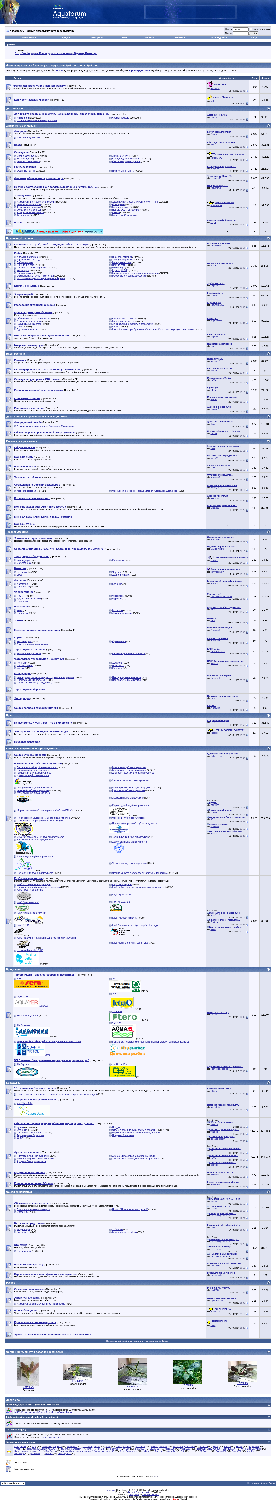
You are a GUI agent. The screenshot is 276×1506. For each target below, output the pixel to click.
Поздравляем (24, 1251)
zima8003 (139, 1449)
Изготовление (24, 563)
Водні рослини (15, 353)
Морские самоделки (27, 491)
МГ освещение (25, 158)
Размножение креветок (29, 324)
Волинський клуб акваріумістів (33, 770)
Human (214, 117)
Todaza (158, 1451)
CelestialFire (216, 756)
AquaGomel (216, 205)
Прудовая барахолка (123, 1135)
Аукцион (65, 37)
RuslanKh (215, 1184)
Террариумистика (17, 531)
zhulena (64, 1449)
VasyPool (251, 1451)
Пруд (9, 715)
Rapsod (214, 286)
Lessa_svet (216, 1249)
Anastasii (215, 583)
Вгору (272, 1483)
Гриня (69, 1412)
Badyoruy (215, 169)
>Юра (213, 1151)
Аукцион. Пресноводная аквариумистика (133, 1156)
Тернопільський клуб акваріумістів (130, 837)
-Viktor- (146, 1451)
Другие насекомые (122, 613)
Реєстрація (97, 37)
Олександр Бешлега (221, 1216)
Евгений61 (47, 1446)
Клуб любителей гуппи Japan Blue (130, 942)
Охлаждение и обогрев (29, 209)
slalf (212, 101)
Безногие (117, 584)
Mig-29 (97, 1446)
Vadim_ (214, 265)
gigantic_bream (218, 1139)
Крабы (115, 326)
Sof (182, 1451)
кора (34, 1446)
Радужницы (118, 267)
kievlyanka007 (215, 1449)
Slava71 (154, 1446)
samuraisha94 (33, 1449)
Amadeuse (72, 1446)
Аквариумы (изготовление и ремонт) (36, 201)
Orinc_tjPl (215, 678)
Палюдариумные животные (126, 677)
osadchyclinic (64, 1453)
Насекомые (118, 665)
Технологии (23, 215)
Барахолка (13, 1082)
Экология (22, 1212)
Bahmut (214, 1124)
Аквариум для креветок (29, 321)
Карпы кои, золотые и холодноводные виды (135, 273)
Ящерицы (117, 572)
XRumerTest (50, 1412)
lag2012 (127, 1446)
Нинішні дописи (219, 37)
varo (213, 610)
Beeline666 (221, 1451)
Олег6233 (236, 1451)
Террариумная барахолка (30, 1135)
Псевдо (228, 29)
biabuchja (215, 88)
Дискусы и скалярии (27, 257)
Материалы (118, 560)
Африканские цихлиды (29, 259)
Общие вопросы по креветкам (33, 318)
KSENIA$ (28, 1387)
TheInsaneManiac (150, 1494)
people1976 (253, 1446)
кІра (212, 346)
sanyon (31, 1412)
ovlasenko (215, 498)
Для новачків (14, 108)
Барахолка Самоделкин (124, 215)
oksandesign (75, 1449)
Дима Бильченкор (128, 1451)
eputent (49, 1453)
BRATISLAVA (229, 1449)
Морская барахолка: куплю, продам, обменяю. (137, 1132)
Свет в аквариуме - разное (126, 161)
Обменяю (22, 1130)
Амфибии (117, 662)
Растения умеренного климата (128, 653)
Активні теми (27, 37)
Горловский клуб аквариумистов (34, 772)
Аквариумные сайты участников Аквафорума (41, 1304)
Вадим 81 (154, 1449)
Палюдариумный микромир (126, 680)
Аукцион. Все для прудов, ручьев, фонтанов (135, 1158)
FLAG (213, 1158)
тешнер (214, 1132)
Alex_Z (36, 1451)
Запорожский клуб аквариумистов (35, 787)
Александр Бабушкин (251, 1449)
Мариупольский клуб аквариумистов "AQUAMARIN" (44, 810)
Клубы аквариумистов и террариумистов (32, 748)
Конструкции (23, 560)
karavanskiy (216, 1275)
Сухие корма (119, 641)
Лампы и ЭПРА (120, 156)
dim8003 (114, 1449)
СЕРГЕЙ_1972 (218, 651)
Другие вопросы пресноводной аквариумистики (36, 416)
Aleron (214, 134)
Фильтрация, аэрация (28, 207)
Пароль (228, 33)
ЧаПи (124, 37)
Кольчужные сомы (121, 262)
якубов (23, 1446)
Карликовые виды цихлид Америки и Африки (41, 278)
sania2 (119, 1446)
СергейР (215, 409)
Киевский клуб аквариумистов (33, 790)
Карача (214, 1208)
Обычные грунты (26, 170)
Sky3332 (57, 1446)
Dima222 (215, 508)
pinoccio (214, 663)
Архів (264, 1483)
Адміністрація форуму (158, 1341)
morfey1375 (216, 488)
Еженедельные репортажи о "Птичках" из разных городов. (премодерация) (57, 1094)
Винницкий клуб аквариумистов (129, 767)
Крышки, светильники (28, 161)
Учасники (149, 37)
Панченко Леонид (219, 1069)
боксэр (214, 833)
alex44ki (163, 1446)
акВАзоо (215, 1174)
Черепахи (22, 572)
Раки (19, 326)
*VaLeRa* (215, 1265)
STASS (214, 370)
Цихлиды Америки (122, 257)
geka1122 (215, 915)
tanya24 (214, 1201)
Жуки (19, 610)
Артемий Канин (68, 1451)
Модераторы (23, 1229)
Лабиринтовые (25, 262)
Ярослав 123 (217, 1300)
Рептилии (22, 662)
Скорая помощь (120, 117)
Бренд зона (13, 969)
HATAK (214, 380)
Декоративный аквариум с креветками (132, 324)
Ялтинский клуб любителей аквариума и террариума (140, 873)
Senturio (215, 922)
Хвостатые (22, 584)
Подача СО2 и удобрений (125, 209)
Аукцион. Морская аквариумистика (35, 1158)
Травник (215, 733)
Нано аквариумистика (28, 137)
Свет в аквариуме (26, 156)
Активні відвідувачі (16, 1404)
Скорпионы (118, 596)
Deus (213, 424)
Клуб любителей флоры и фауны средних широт (138, 887)
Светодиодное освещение (126, 158)
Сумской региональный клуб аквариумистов (40, 837)
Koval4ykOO (217, 158)
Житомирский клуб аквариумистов (130, 780)
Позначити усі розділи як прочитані (124, 1341)
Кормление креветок (123, 321)
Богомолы (117, 610)
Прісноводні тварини (19, 238)
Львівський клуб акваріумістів (128, 798)
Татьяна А (87, 1446)
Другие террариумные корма (32, 644)
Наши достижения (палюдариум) (34, 682)
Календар (180, 37)
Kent (213, 448)
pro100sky (35, 1453)
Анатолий (215, 477)
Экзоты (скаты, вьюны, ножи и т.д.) (35, 275)
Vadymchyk (216, 188)
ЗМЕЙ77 (215, 144)
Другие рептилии (121, 575)
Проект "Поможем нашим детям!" (130, 1209)
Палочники (22, 601)
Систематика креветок (124, 318)
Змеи (19, 575)
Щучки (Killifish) (120, 270)
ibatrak (239, 1446)
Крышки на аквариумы (29, 204)
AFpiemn (96, 1451)
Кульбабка (50, 1451)
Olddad (214, 1091)
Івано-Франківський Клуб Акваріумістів (132, 787)
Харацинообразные (122, 259)
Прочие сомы (119, 265)
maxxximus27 (108, 1451)
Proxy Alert (134, 1494)
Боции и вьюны (25, 273)
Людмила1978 (48, 1449)
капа (89, 1449)
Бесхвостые (23, 586)
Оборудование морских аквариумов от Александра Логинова (144, 491)
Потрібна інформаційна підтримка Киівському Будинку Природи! (56, 53)
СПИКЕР (215, 805)
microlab (215, 1165)
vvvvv (192, 1451)
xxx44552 (215, 1290)
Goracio (204, 1446)
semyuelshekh (217, 572)
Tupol (213, 222)
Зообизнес (22, 1232)
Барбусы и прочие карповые (32, 267)
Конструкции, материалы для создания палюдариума (45, 677)
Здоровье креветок (27, 329)
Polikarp (214, 295)
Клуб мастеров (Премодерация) (34, 884)
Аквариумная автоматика (30, 212)
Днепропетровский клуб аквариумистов (133, 772)
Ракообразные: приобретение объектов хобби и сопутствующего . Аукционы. (153, 329)
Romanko (215, 539)
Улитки (20, 668)
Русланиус (19, 1453)
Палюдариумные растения (31, 680)
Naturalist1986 (217, 305)
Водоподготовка (120, 207)
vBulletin (111, 1490)
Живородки (23, 270)
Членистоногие (25, 665)
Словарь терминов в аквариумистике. (37, 120)
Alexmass (215, 1312)
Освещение (118, 204)
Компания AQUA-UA (28, 1015)
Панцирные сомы (26, 265)
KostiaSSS (170, 1449)
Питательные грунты (123, 170)
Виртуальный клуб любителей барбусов (38, 887)
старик (214, 812)
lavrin (213, 929)
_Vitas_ (17, 1449)
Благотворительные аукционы (33, 1156)
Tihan (213, 390)
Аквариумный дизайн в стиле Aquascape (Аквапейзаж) (46, 426)
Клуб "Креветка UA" (122, 894)
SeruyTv (171, 1451)
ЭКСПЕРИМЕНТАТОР (221, 596)
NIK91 (17, 1412)
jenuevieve (216, 245)
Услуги (20, 1138)
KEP (213, 819)
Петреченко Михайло (50, 1437)
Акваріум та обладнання (21, 125)
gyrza (215, 1446)
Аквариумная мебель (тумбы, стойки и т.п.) (135, 201)
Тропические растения (29, 653)
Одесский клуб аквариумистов (128, 818)
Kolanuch (140, 1446)
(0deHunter (189, 1446)
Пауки (20, 596)
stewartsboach (84, 1451)
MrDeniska (205, 1451)
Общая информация (19, 1191)
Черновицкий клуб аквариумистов (35, 873)
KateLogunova (21, 1451)
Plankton (215, 826)
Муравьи (117, 598)
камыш (227, 1446)
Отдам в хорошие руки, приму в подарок (133, 1130)
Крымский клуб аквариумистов (128, 790)
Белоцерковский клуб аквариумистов (37, 767)
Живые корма (24, 641)
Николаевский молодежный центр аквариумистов (43, 818)
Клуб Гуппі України (122, 884)
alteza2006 (178, 1446)
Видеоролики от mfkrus (124, 1232)
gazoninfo (215, 1107)
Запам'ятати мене (260, 29)
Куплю (20, 1127)
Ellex (213, 723)
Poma (24, 1412)
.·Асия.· (214, 560)
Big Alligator (216, 321)
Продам (116, 1127)
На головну (253, 1483)
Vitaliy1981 (185, 1449)
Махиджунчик (217, 549)
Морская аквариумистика (22, 441)
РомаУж (100, 1449)
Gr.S (16, 1446)
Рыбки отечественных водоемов (129, 275)
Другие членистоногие (29, 598)
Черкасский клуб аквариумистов (129, 863)
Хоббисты (117, 1229)
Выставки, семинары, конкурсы (33, 1209)
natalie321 (215, 361)
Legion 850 (216, 178)
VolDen (39, 1412)
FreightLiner (201, 1449)
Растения (117, 668)
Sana (108, 1446)
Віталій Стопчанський (138, 1492)
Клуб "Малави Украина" (124, 917)
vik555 (126, 1449)
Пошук (254, 37)
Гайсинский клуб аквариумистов (129, 770)
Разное (116, 212)
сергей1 (214, 458)
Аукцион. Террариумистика (31, 1161)
